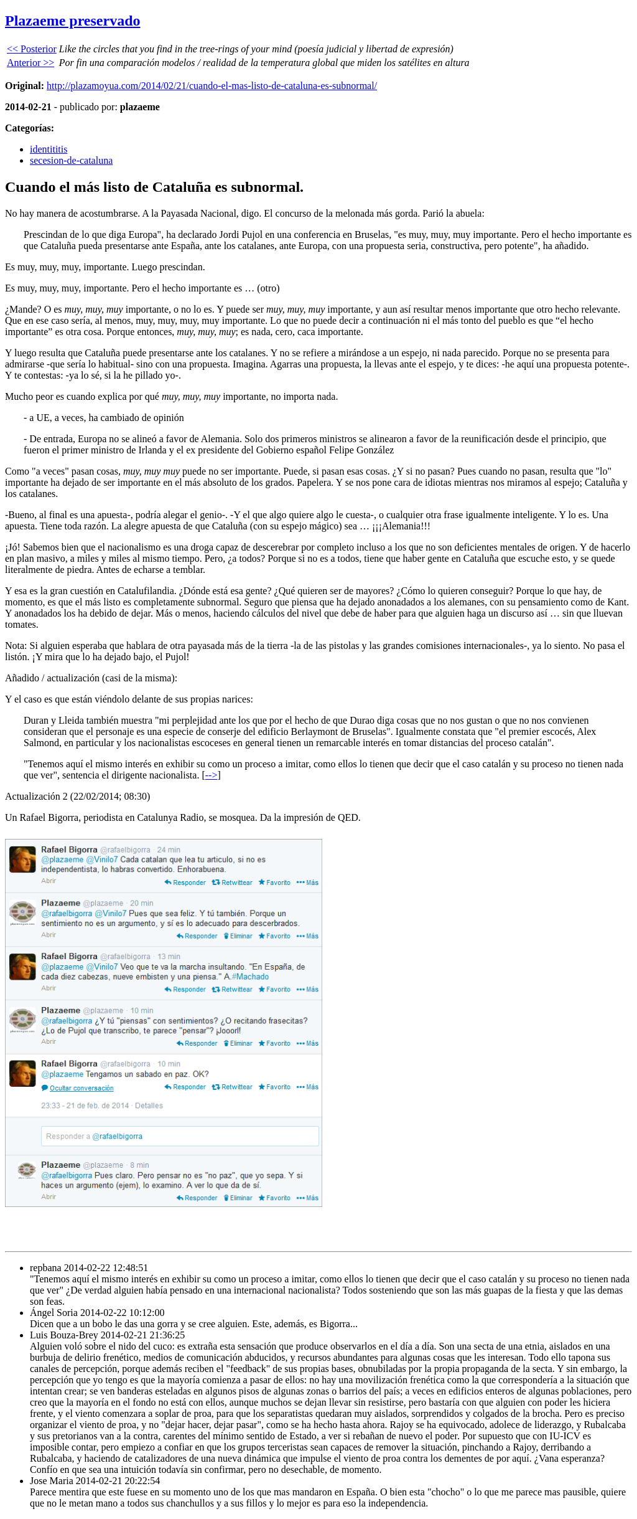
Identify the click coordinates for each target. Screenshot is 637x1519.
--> (211, 775)
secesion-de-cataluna (71, 160)
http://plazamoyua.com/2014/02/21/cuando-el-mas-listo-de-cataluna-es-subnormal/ (212, 85)
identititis (48, 149)
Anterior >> (30, 62)
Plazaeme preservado (73, 20)
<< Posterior (32, 49)
